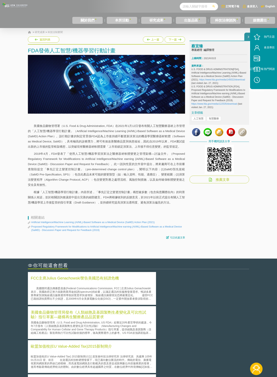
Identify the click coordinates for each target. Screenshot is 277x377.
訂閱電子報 (232, 6)
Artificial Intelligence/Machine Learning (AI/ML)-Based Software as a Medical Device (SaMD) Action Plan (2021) (93, 222)
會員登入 (252, 6)
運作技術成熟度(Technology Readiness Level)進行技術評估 (69, 329)
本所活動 (122, 20)
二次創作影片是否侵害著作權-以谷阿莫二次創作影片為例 (67, 319)
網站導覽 (163, 361)
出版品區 (191, 20)
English (270, 6)
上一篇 (153, 38)
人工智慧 (199, 122)
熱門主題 (264, 48)
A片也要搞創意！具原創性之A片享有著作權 (169, 324)
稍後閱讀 (265, 91)
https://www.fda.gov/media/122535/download (214, 107)
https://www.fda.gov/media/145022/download (222, 83)
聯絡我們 (139, 361)
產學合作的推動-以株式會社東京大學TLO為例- (171, 335)
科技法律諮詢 (225, 20)
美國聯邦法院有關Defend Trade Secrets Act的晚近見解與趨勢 (70, 324)
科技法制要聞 (55, 32)
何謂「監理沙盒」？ (154, 319)
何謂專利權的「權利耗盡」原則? (162, 329)
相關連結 (215, 355)
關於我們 (87, 20)
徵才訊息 (163, 355)
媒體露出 (260, 20)
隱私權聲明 (141, 355)
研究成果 (156, 20)
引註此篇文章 (177, 237)
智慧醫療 (214, 122)
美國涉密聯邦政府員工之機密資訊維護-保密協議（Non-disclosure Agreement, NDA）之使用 (80, 335)
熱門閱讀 (264, 80)
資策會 (193, 355)
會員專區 (264, 59)
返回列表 (45, 39)
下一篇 (175, 38)
